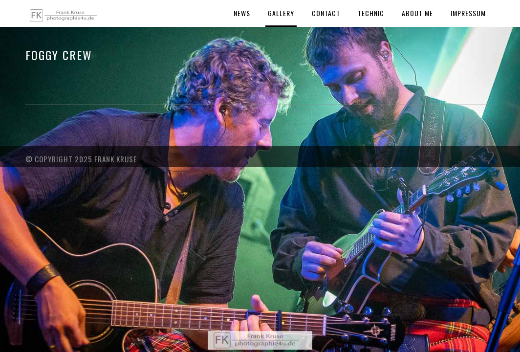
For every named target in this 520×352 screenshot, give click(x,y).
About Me (417, 13)
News (242, 13)
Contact (326, 13)
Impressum (468, 13)
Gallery (281, 13)
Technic (371, 13)
